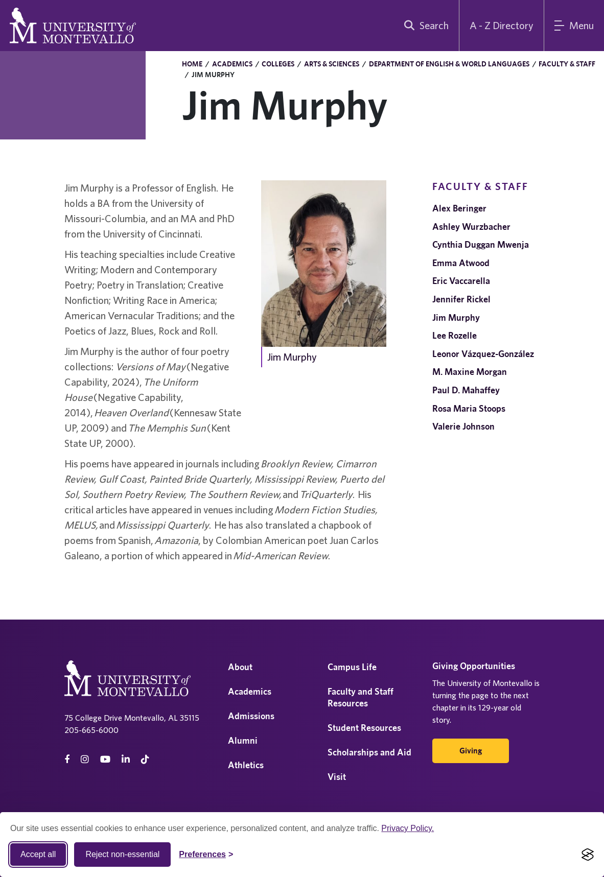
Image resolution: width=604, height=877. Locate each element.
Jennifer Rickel (461, 299)
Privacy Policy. (407, 828)
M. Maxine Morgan (469, 371)
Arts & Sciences (331, 64)
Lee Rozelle (454, 335)
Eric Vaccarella (461, 280)
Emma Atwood (461, 262)
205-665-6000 (91, 729)
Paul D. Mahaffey (466, 390)
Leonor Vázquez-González (483, 353)
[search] (424, 25)
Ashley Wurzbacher (471, 226)
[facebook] (66, 759)
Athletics (246, 765)
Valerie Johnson (463, 426)
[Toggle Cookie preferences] (206, 854)
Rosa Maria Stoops (468, 408)
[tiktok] (145, 759)
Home (192, 64)
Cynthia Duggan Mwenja (480, 244)
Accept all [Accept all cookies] (38, 854)
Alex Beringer (459, 208)
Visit (337, 776)
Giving (470, 750)
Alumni (243, 740)
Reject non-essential (122, 854)
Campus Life (352, 666)
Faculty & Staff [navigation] (480, 186)
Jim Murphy (456, 317)
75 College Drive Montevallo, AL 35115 (131, 717)
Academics (232, 64)
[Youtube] (105, 759)
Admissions (251, 715)
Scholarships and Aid (369, 752)
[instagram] (85, 759)
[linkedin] (126, 759)
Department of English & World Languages (449, 64)
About (240, 666)
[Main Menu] (574, 25)
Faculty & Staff (567, 64)
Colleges (278, 64)
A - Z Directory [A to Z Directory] (501, 25)
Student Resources (364, 727)
